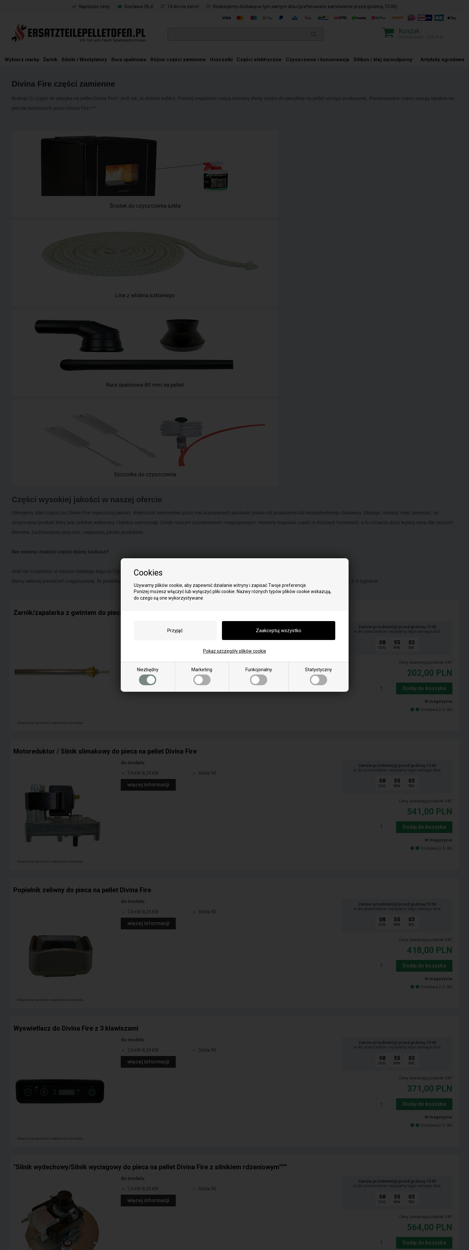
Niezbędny (148, 676)
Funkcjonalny (258, 676)
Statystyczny (318, 676)
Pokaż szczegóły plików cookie (234, 651)
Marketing (201, 676)
